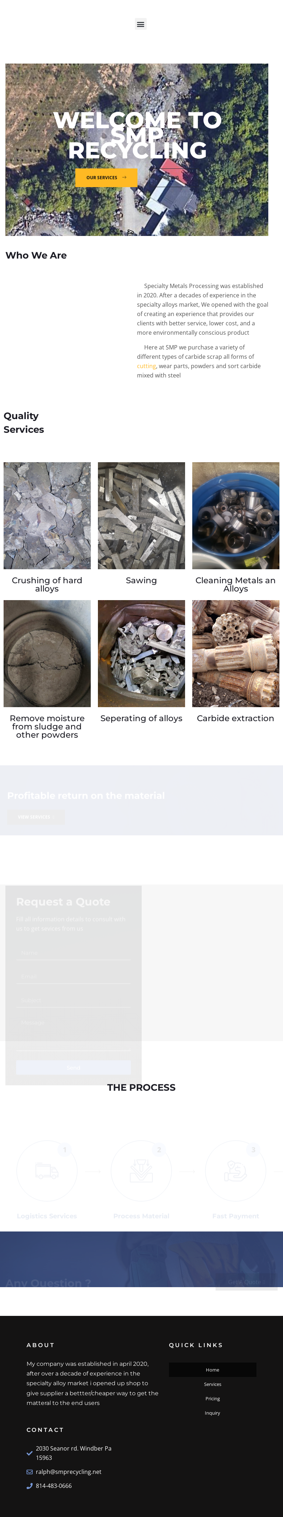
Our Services (108, 178)
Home (212, 1370)
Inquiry (212, 1413)
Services (212, 1384)
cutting (146, 366)
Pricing (175, 178)
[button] (141, 24)
